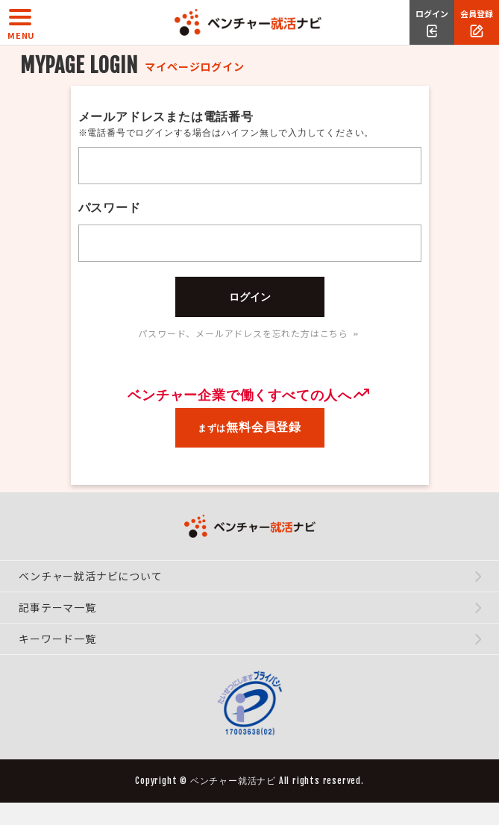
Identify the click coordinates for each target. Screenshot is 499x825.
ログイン (250, 297)
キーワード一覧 (59, 638)
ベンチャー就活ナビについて (91, 575)
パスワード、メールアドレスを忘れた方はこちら (249, 333)
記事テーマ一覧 (59, 607)
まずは (249, 427)
